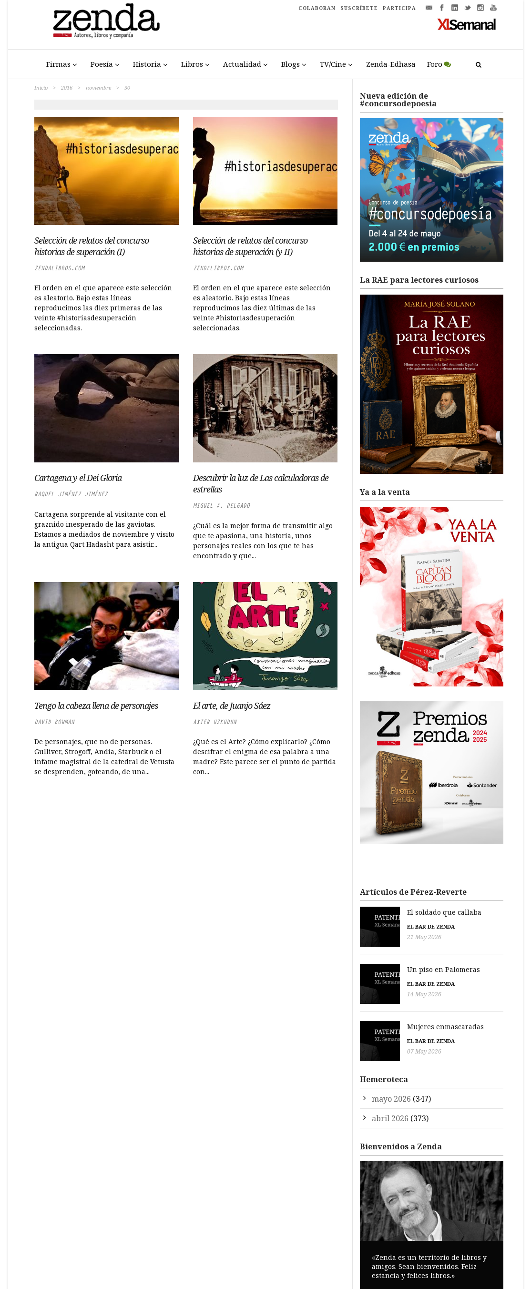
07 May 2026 (377, 1042)
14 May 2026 (377, 990)
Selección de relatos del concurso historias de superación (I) (91, 246)
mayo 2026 (391, 1085)
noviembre (98, 87)
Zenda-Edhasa (391, 64)
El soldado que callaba (397, 912)
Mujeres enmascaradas (398, 1017)
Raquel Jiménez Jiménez (71, 494)
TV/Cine (333, 64)
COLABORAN (317, 8)
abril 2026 (390, 1104)
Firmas (58, 64)
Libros (192, 64)
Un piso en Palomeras (396, 965)
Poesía (102, 64)
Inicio (41, 87)
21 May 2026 (377, 937)
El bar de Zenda (384, 926)
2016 (66, 87)
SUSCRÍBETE (359, 8)
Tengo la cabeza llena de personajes (96, 705)
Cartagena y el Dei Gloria (78, 477)
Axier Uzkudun (214, 722)
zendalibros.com (59, 268)
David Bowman (54, 722)
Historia (147, 64)
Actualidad (242, 64)
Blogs (290, 64)
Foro (434, 64)
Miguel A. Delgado (221, 505)
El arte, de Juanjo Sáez (231, 705)
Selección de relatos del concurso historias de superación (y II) (250, 246)
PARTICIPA (399, 8)
